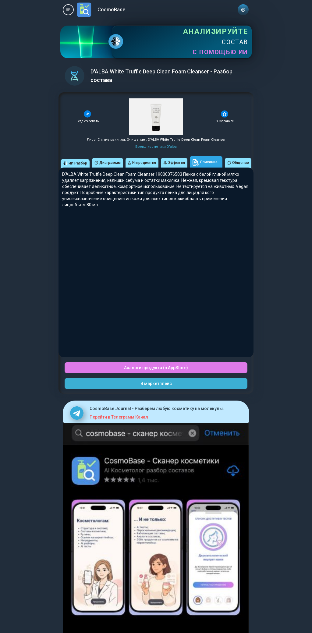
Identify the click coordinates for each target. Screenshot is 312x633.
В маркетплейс (156, 383)
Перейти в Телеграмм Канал (119, 417)
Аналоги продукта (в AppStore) (156, 367)
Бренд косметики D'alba (156, 147)
